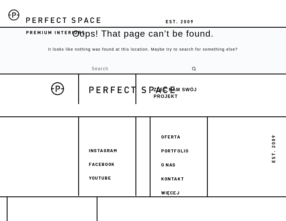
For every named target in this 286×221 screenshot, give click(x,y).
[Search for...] (138, 69)
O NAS (168, 164)
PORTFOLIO (175, 150)
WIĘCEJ (170, 192)
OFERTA (171, 136)
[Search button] (194, 69)
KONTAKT (172, 178)
